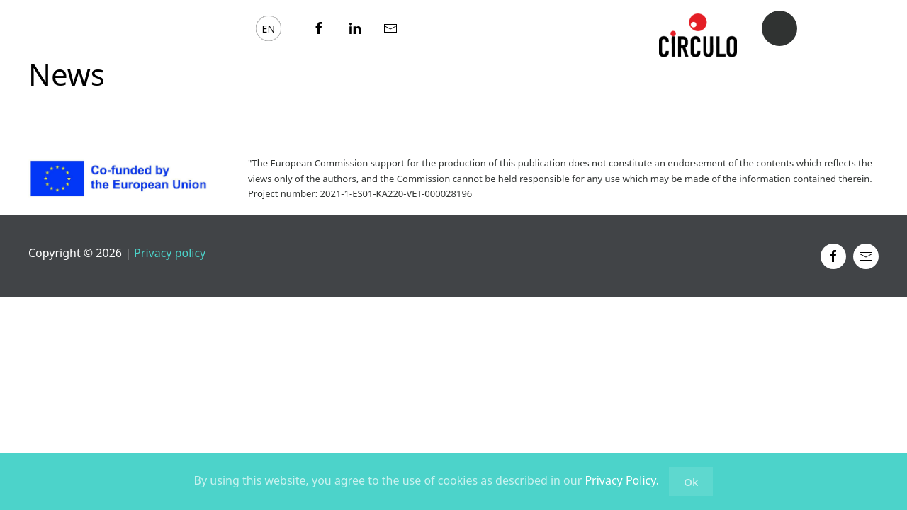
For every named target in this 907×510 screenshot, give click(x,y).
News (213, 27)
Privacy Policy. (622, 480)
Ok (691, 482)
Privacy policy (168, 253)
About (51, 27)
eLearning (134, 27)
